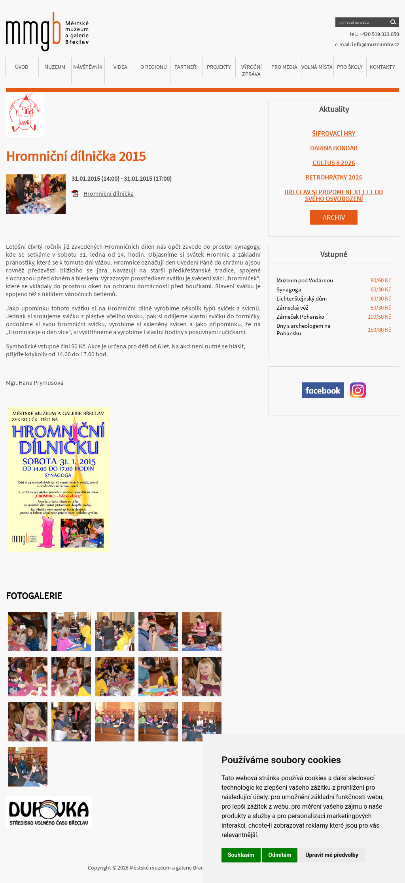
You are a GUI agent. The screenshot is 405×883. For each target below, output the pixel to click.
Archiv (334, 217)
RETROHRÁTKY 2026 (334, 177)
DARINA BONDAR (334, 148)
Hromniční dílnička (108, 193)
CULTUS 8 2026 (333, 162)
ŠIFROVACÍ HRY (334, 133)
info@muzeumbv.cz (375, 44)
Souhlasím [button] (241, 855)
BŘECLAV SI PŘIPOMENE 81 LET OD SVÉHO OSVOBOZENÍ (333, 195)
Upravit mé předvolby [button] (331, 855)
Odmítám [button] (280, 855)
